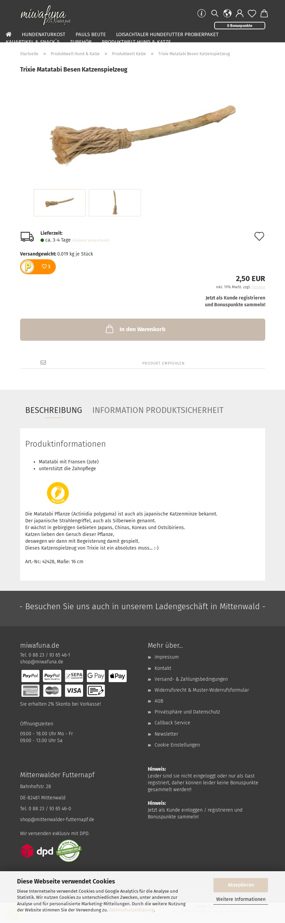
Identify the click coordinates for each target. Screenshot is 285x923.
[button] (227, 13)
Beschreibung (53, 410)
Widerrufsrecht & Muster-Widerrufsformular (202, 690)
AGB (159, 701)
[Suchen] (214, 13)
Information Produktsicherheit (157, 410)
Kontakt (163, 668)
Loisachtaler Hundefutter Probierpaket (167, 34)
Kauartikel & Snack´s (33, 42)
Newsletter (166, 734)
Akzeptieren (241, 885)
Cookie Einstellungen (177, 745)
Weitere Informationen (241, 899)
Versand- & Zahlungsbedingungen (191, 679)
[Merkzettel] (252, 13)
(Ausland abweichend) (91, 240)
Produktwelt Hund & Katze (136, 42)
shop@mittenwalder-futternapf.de (57, 819)
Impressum (167, 657)
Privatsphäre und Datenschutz (187, 712)
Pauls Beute (91, 34)
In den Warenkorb (134, 328)
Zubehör (81, 42)
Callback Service (172, 723)
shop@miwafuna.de (41, 662)
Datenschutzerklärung (131, 909)
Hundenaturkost (43, 34)
